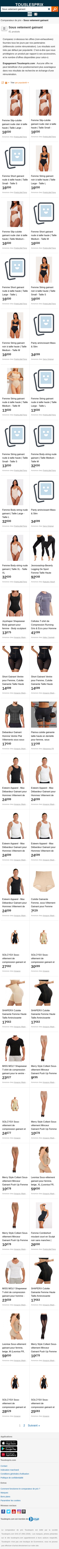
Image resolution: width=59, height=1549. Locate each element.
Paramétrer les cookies (10, 1500)
